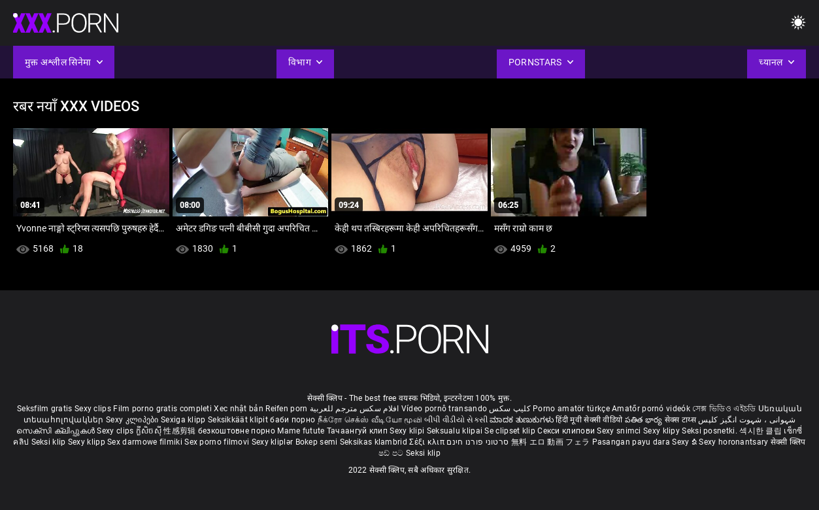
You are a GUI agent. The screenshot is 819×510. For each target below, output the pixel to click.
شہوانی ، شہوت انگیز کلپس (746, 419)
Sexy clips (94, 408)
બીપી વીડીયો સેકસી (456, 419)
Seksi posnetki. (710, 430)
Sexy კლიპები (133, 419)
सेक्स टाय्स (681, 419)
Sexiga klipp (184, 419)
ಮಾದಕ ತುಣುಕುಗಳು (523, 419)
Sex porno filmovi (216, 442)
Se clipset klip (510, 430)
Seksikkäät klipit (239, 419)
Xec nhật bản (238, 408)
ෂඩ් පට (392, 453)
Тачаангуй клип (358, 430)
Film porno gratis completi (162, 408)
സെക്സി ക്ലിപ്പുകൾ (56, 430)
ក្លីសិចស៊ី (150, 430)
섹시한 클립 (761, 430)
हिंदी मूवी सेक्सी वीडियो (589, 419)
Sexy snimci (620, 430)
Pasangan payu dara (632, 442)
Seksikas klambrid (374, 442)
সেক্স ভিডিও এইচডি (724, 408)
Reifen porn (286, 408)
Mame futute (300, 430)
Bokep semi (316, 442)
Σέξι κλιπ (427, 442)
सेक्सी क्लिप (788, 442)
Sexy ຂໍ (685, 442)
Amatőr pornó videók (651, 408)
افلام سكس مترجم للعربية (354, 408)
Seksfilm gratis (45, 408)
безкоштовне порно (236, 430)
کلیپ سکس (509, 408)
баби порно (292, 419)
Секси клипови (567, 430)
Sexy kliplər (273, 442)
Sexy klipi (408, 430)
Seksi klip (49, 442)
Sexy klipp (87, 442)
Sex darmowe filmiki (144, 442)
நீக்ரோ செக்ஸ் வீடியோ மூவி (370, 419)
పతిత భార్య (645, 419)
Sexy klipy (662, 430)
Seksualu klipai (456, 430)
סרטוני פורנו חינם (477, 442)
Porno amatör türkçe (571, 408)
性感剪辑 (180, 430)
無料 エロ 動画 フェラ (550, 442)
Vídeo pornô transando (444, 408)
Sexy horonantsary (734, 442)
